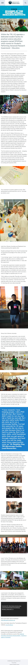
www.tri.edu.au (9, 625)
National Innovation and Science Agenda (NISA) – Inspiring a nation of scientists (13, 635)
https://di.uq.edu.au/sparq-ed (8, 620)
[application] (14, 609)
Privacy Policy (14, 662)
